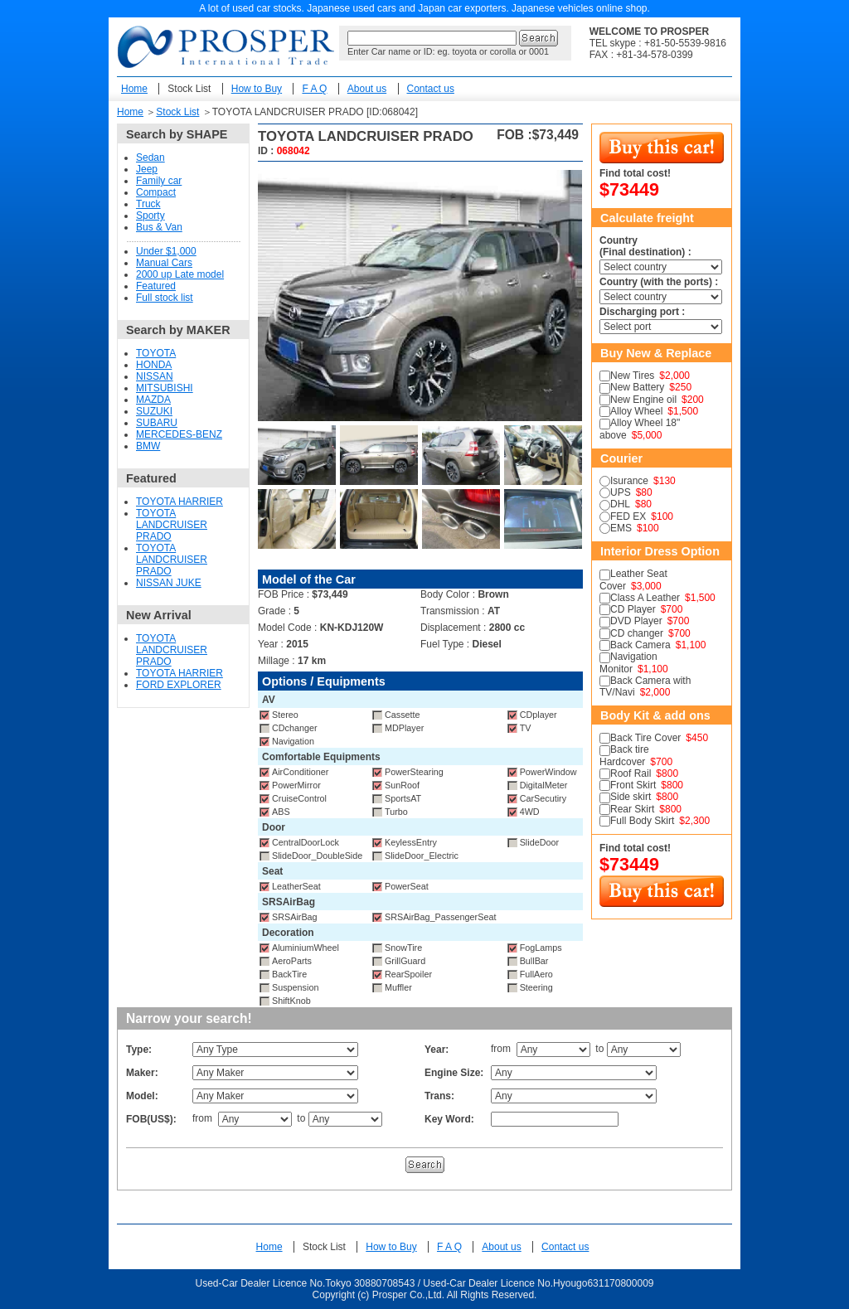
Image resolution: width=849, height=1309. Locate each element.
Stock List (189, 89)
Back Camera (640, 645)
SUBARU (156, 423)
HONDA (154, 365)
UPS (620, 492)
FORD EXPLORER (178, 685)
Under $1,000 (166, 251)
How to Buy (256, 89)
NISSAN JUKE (168, 583)
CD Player (633, 609)
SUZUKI (154, 411)
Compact (156, 192)
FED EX (628, 516)
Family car (159, 181)
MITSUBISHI (164, 388)
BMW (148, 446)
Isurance (629, 481)
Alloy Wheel (636, 411)
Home (134, 89)
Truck (148, 204)
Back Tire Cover (645, 738)
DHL (620, 504)
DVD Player (636, 621)
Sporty (150, 215)
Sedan (150, 157)
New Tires (632, 375)
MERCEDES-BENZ (179, 434)
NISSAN (154, 376)
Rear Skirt (632, 809)
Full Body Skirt (642, 821)
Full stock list (164, 297)
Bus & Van (159, 227)
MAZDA (153, 399)
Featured (156, 286)
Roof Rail (630, 773)
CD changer (636, 633)
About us (366, 89)
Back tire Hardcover (624, 755)
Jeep (147, 169)
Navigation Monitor (628, 662)
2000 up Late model (180, 274)
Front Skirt (633, 785)
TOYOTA (156, 353)
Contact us (430, 89)
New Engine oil (643, 399)
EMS (621, 528)
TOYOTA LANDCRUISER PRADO (171, 524)
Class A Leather (645, 598)
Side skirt (630, 796)
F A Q (314, 89)
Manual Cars (164, 263)
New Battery (637, 387)
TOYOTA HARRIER (179, 501)
